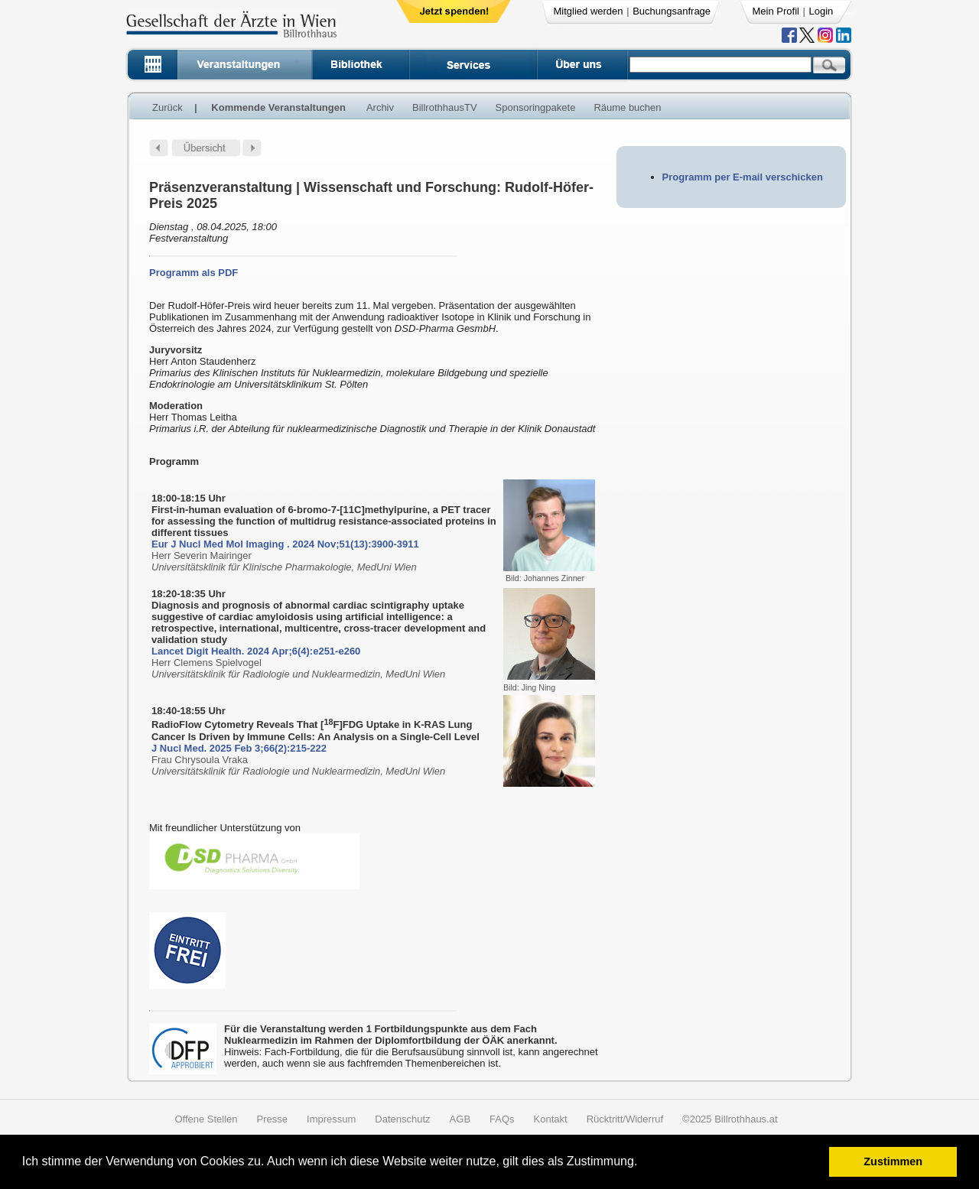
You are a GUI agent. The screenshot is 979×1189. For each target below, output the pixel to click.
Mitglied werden (588, 11)
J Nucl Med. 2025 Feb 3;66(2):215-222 (239, 748)
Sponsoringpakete (536, 107)
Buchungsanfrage (672, 11)
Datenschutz (402, 1119)
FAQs (502, 1119)
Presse (272, 1119)
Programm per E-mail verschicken (742, 177)
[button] (643, 1163)
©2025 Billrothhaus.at (730, 1119)
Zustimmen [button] (893, 1161)
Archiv (380, 107)
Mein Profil (776, 11)
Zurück (167, 107)
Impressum (331, 1119)
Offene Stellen (205, 1119)
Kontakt (551, 1119)
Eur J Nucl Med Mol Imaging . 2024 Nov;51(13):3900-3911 (285, 544)
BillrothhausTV (444, 107)
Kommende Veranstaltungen (278, 107)
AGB (460, 1119)
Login (821, 11)
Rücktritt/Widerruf (625, 1119)
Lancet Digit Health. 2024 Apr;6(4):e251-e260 (255, 651)
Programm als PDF (193, 272)
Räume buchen (627, 107)
